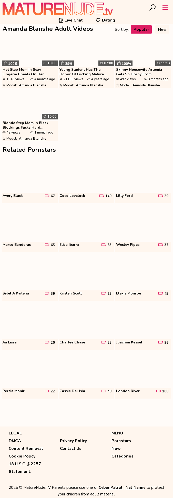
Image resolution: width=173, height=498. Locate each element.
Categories (122, 456)
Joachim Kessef (129, 342)
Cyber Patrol (111, 487)
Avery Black (13, 196)
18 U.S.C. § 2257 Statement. (25, 467)
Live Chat (70, 20)
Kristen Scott (70, 293)
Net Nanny (135, 487)
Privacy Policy (73, 441)
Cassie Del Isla (72, 391)
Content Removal (26, 448)
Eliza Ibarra (69, 244)
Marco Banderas (17, 244)
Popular (141, 29)
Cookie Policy (22, 456)
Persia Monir (14, 391)
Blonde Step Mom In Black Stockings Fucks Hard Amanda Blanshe (25, 125)
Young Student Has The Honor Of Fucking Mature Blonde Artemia (81, 72)
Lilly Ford (124, 196)
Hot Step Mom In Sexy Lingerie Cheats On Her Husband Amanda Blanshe (26, 72)
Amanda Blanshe (32, 85)
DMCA (15, 441)
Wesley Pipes (127, 244)
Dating (105, 20)
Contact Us (71, 448)
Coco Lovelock (72, 196)
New (162, 29)
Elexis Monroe (128, 293)
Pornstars (121, 441)
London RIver (128, 391)
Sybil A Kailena (16, 293)
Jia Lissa (10, 342)
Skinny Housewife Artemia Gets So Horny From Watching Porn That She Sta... (142, 72)
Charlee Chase (72, 342)
